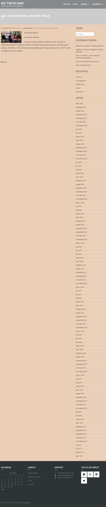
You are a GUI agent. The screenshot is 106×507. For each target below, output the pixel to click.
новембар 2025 (81, 118)
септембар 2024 (81, 159)
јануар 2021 (80, 313)
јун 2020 (79, 338)
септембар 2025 (81, 126)
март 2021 (79, 305)
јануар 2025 (80, 144)
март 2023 (79, 217)
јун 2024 (79, 166)
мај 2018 (79, 416)
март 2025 (79, 140)
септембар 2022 (81, 239)
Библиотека (80, 84)
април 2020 (80, 346)
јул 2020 (79, 335)
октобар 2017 (81, 438)
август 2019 (80, 375)
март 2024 (79, 177)
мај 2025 (79, 133)
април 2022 (80, 258)
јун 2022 (79, 250)
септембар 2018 (81, 408)
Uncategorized (81, 81)
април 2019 (80, 386)
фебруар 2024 (81, 181)
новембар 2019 (81, 364)
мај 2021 (79, 298)
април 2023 (80, 214)
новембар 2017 (81, 434)
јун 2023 (79, 206)
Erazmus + (79, 77)
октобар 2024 (81, 155)
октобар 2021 (81, 280)
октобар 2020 (81, 324)
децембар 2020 (81, 316)
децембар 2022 (81, 228)
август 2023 (80, 203)
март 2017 (79, 456)
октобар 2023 (81, 195)
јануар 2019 (80, 394)
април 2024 (80, 173)
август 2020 (80, 331)
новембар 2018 (81, 401)
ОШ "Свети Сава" (13, 3)
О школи (84, 4)
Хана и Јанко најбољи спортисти (87, 61)
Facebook (31, 484)
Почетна (66, 4)
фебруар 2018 (81, 427)
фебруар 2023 (81, 221)
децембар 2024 (81, 148)
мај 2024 (79, 170)
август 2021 (80, 287)
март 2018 (79, 423)
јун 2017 (79, 445)
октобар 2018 (81, 405)
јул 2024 (79, 162)
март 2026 (79, 103)
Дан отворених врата (83, 65)
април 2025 (80, 137)
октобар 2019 (81, 368)
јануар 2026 (80, 111)
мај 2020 (79, 342)
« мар (2, 489)
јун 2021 (79, 294)
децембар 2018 (81, 397)
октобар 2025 (81, 122)
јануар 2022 (80, 269)
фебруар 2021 (81, 309)
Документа (97, 4)
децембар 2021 (81, 272)
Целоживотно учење (34, 477)
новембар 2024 (81, 151)
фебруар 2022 (81, 265)
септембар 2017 (81, 441)
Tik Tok (30, 481)
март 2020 (79, 349)
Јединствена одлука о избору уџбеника (90, 46)
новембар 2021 (81, 276)
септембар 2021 (81, 283)
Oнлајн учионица (33, 473)
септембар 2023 (81, 199)
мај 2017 (79, 449)
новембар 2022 (81, 232)
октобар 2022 (81, 236)
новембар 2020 (81, 320)
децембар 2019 (81, 361)
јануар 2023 (80, 225)
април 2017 (80, 452)
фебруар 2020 (81, 353)
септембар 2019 (81, 372)
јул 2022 (79, 247)
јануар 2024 (80, 184)
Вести (75, 4)
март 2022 (79, 261)
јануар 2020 (80, 357)
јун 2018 (79, 412)
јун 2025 (79, 129)
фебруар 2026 (81, 107)
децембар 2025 (81, 114)
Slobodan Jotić (28, 28)
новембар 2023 (81, 192)
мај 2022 (79, 254)
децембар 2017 (81, 430)
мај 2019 (79, 383)
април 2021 (80, 302)
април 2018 (80, 419)
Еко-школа (79, 92)
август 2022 (80, 243)
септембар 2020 (81, 327)
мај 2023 (79, 210)
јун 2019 (79, 379)
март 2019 (79, 390)
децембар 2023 (81, 188)
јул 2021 (79, 291)
